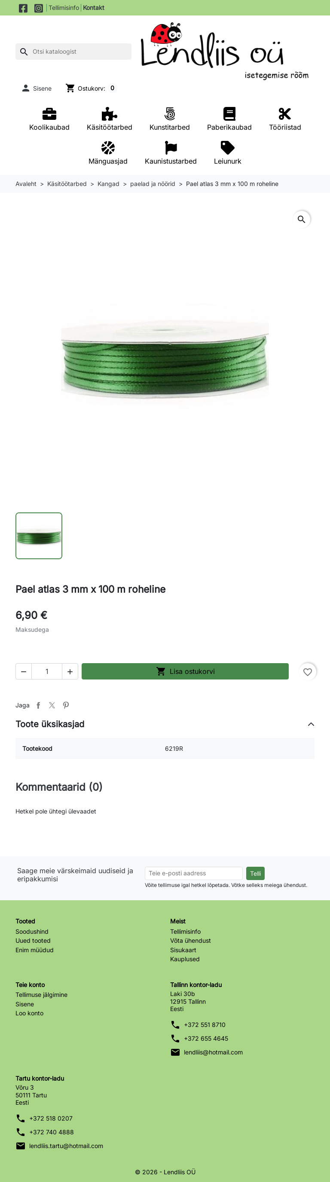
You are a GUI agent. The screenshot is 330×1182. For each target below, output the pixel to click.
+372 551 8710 (205, 1024)
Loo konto (29, 1013)
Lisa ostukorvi (185, 671)
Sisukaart (183, 950)
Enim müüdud (34, 950)
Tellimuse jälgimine (41, 994)
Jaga (38, 705)
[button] (36, 88)
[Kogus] (46, 671)
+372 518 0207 (51, 1118)
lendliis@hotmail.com (213, 1052)
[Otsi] (73, 51)
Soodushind (32, 931)
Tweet (52, 705)
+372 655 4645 (206, 1038)
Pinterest (66, 705)
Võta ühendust (190, 940)
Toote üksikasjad (49, 724)
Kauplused (185, 959)
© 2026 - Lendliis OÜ (165, 1172)
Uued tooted (33, 940)
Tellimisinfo (64, 7)
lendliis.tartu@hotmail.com (66, 1145)
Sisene (24, 1004)
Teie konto (30, 984)
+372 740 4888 (51, 1132)
